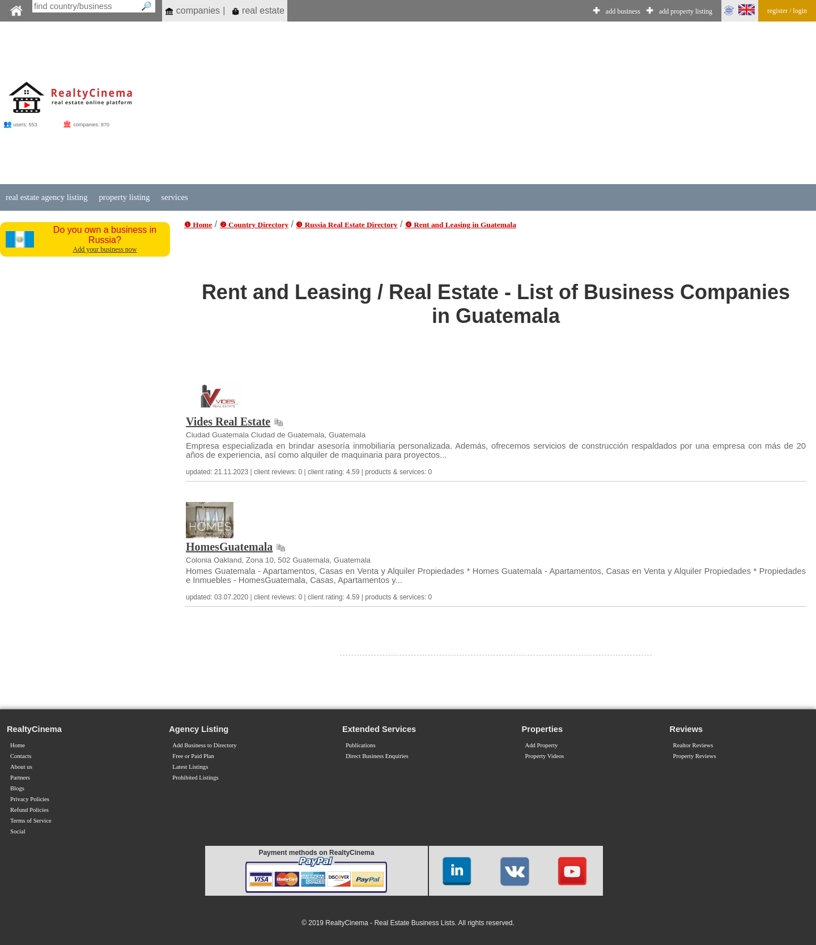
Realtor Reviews (693, 745)
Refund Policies (29, 810)
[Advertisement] (466, 103)
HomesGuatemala (229, 546)
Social (18, 831)
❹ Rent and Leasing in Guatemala (460, 224)
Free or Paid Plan (193, 756)
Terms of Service (31, 821)
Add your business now (105, 249)
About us (21, 767)
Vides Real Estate (228, 421)
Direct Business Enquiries (377, 756)
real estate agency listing (46, 197)
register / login (787, 11)
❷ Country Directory (254, 224)
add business (623, 11)
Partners (20, 777)
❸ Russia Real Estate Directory (346, 224)
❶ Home (198, 224)
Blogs (17, 788)
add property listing (685, 11)
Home (17, 745)
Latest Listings (190, 767)
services (174, 197)
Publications (361, 745)
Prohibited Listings (195, 777)
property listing (124, 197)
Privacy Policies (29, 799)
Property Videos (544, 756)
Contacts (20, 756)
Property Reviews (694, 756)
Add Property (541, 745)
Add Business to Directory (204, 745)
